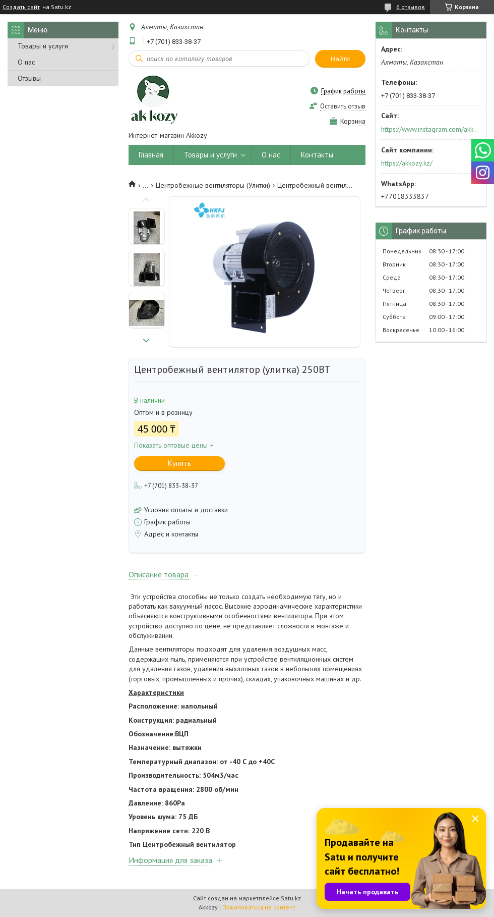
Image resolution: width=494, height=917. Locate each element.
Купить (179, 463)
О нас (26, 62)
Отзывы (29, 78)
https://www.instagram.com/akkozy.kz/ (430, 129)
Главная (151, 154)
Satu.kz (291, 898)
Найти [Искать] (340, 59)
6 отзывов (410, 7)
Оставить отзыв (342, 106)
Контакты (317, 154)
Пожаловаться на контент (258, 907)
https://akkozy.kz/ (407, 163)
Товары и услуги (43, 45)
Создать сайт (21, 7)
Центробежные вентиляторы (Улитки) (213, 185)
